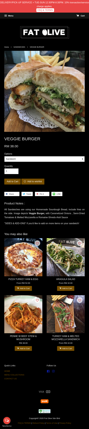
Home (6, 47)
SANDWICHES (19, 47)
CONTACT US (10, 379)
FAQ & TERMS (45, 10)
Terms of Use (52, 423)
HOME (7, 371)
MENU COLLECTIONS (14, 375)
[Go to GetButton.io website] (6, 426)
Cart (80, 15)
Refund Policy (38, 423)
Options (8, 154)
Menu (8, 15)
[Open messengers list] (6, 420)
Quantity (8, 166)
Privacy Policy (65, 423)
